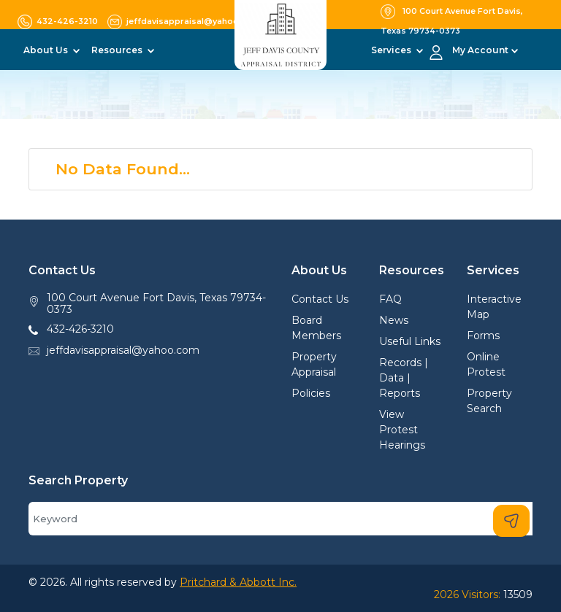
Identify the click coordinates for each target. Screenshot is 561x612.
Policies (310, 393)
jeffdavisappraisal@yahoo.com (123, 350)
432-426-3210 (80, 329)
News (393, 320)
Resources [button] (118, 49)
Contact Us (319, 299)
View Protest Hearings (402, 430)
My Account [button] (480, 49)
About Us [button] (46, 49)
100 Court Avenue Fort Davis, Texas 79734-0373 (156, 304)
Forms (483, 335)
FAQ (390, 299)
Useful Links (409, 341)
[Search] (280, 518)
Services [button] (392, 49)
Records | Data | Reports (403, 378)
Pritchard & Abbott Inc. (238, 582)
